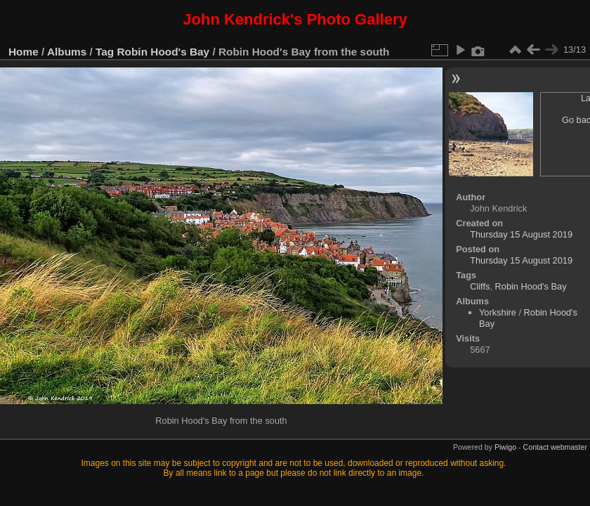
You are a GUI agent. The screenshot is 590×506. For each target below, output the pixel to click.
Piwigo (505, 447)
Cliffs (480, 286)
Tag (105, 52)
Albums (66, 52)
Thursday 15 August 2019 (521, 234)
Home (23, 52)
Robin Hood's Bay (163, 52)
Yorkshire (497, 312)
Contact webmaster (555, 447)
